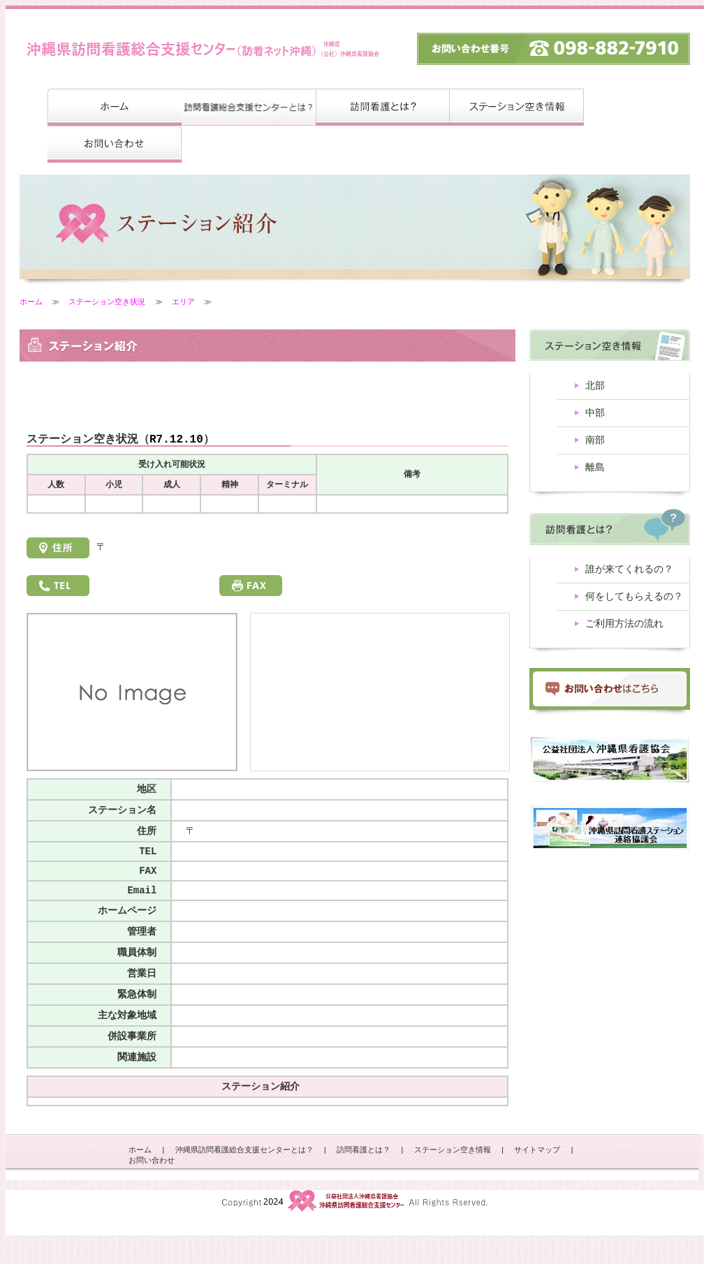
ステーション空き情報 (452, 1178)
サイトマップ (537, 1178)
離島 (595, 472)
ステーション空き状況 (106, 302)
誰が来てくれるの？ (629, 576)
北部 (595, 387)
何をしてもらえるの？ (634, 604)
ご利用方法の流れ (624, 633)
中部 (595, 415)
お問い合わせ (152, 1189)
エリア (183, 302)
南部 (595, 444)
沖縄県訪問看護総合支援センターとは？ (244, 1178)
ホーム (31, 302)
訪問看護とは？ (363, 1178)
